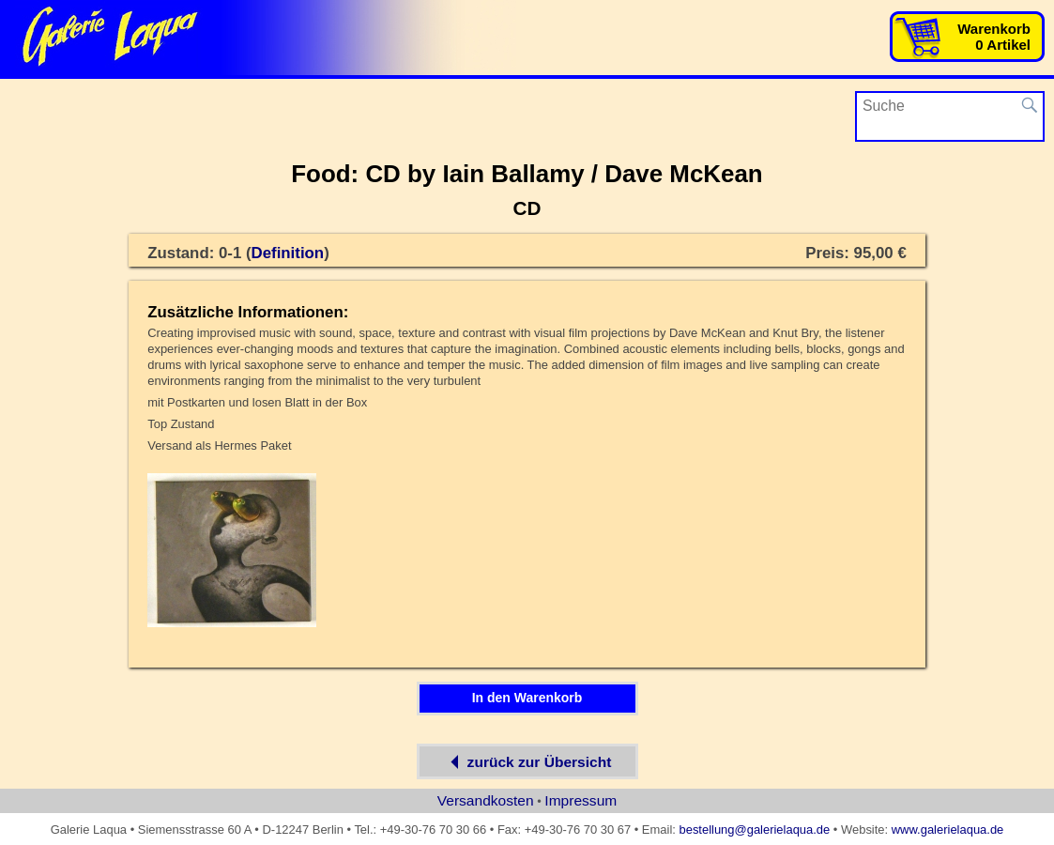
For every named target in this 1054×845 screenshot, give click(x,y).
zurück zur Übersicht (527, 761)
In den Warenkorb (527, 697)
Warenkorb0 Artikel (994, 37)
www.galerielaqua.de (948, 829)
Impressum (580, 800)
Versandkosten (485, 800)
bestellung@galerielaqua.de (754, 829)
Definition (288, 253)
